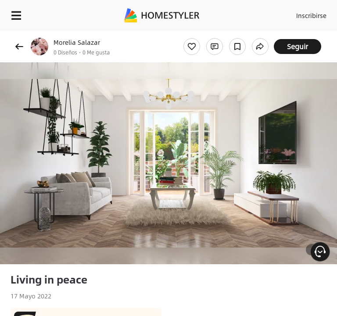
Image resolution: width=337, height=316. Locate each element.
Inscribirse (311, 15)
